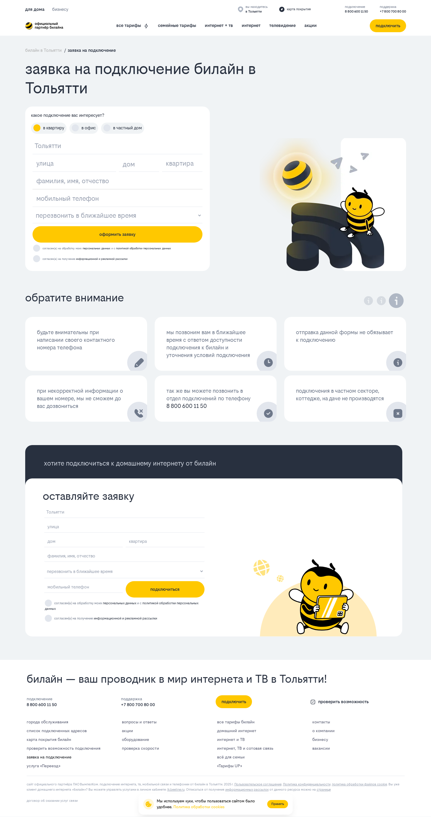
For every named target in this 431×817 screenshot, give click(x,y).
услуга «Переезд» (43, 765)
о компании (323, 730)
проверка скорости (140, 748)
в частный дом (122, 127)
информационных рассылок (247, 790)
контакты (321, 722)
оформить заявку (117, 234)
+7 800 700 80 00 (393, 11)
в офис (84, 127)
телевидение (282, 25)
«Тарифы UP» (229, 765)
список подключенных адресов (57, 730)
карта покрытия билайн (49, 739)
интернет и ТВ (231, 739)
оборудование (135, 739)
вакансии (321, 748)
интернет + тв (219, 25)
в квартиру (48, 127)
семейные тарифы (177, 25)
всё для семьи (231, 757)
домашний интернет (236, 730)
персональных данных (96, 248)
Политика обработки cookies (198, 807)
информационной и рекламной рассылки (101, 258)
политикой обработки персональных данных (143, 248)
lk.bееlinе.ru (176, 790)
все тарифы (132, 26)
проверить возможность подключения (63, 748)
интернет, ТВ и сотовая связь (245, 748)
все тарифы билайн (236, 722)
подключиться (165, 589)
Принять (277, 804)
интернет (251, 25)
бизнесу (320, 739)
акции (310, 25)
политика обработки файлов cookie (359, 784)
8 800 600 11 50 (356, 11)
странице (324, 790)
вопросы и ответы (139, 722)
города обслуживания (47, 722)
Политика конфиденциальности (307, 784)
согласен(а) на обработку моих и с (106, 248)
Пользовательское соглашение (258, 784)
